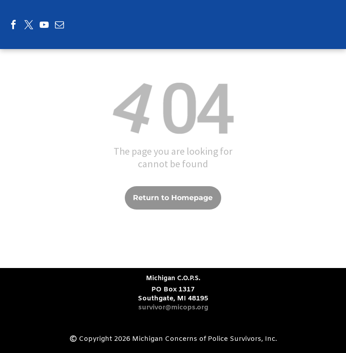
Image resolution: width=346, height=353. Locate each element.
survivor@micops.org (173, 307)
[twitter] (29, 26)
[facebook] (13, 26)
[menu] (326, 17)
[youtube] (44, 26)
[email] (59, 26)
